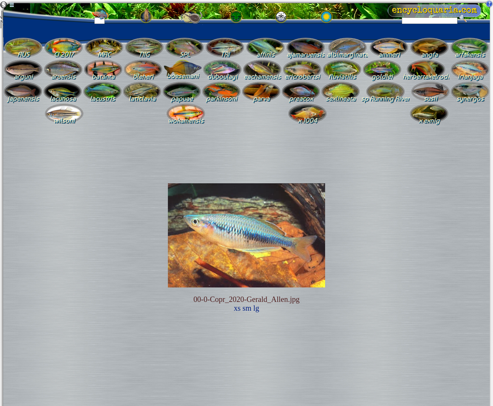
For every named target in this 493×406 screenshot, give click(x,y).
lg (256, 308)
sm (246, 308)
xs (237, 308)
